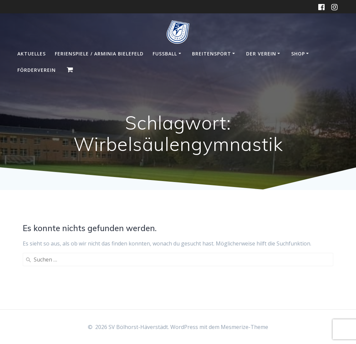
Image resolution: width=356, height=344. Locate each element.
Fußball (165, 53)
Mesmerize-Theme (244, 327)
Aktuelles (31, 53)
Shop (298, 53)
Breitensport (211, 53)
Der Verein (261, 53)
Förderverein (36, 70)
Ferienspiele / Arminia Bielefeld (99, 53)
